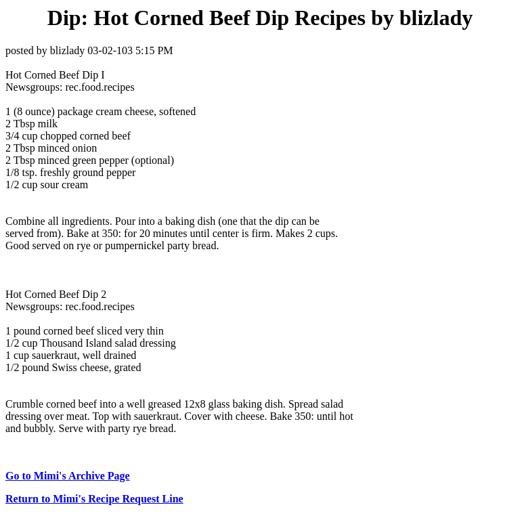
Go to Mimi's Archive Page (67, 475)
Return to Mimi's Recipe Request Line (94, 498)
